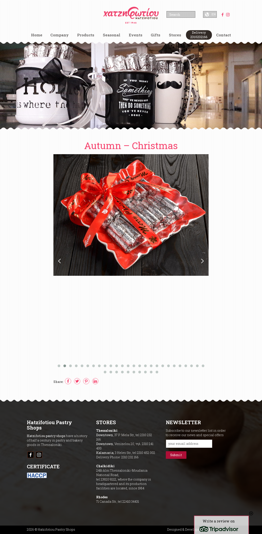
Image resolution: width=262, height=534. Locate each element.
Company (59, 34)
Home (36, 34)
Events (135, 34)
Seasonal (111, 34)
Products (85, 34)
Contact (223, 34)
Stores (175, 34)
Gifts (155, 34)
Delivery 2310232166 (198, 34)
